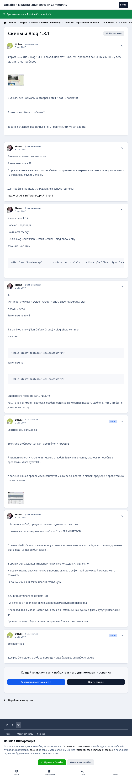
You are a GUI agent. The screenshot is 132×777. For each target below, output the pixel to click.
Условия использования (76, 746)
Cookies (41, 734)
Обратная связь (25, 734)
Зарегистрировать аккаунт (36, 682)
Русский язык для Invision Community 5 (27, 14)
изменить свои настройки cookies (94, 749)
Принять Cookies (52, 762)
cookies (34, 749)
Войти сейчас (96, 682)
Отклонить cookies (80, 762)
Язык (9, 734)
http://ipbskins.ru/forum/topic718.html (30, 195)
